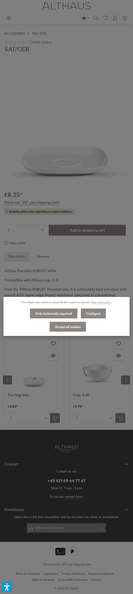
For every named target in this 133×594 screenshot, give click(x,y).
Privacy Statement (73, 573)
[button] (7, 587)
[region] (66, 124)
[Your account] (115, 18)
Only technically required (53, 314)
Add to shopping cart (87, 230)
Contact (96, 579)
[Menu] (8, 18)
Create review (41, 42)
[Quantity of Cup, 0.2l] (94, 418)
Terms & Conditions (28, 573)
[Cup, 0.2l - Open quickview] (119, 356)
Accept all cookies (68, 328)
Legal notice (50, 573)
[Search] (96, 18)
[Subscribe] (102, 528)
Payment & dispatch (101, 573)
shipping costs (82, 564)
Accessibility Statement (72, 579)
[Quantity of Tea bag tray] (29, 418)
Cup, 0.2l (81, 395)
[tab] (16, 256)
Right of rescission (43, 579)
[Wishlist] (105, 18)
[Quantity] (25, 230)
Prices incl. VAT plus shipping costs (31, 202)
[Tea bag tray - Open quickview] (53, 356)
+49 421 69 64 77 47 (66, 480)
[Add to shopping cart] (55, 418)
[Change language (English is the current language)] (86, 18)
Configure (93, 314)
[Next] (125, 379)
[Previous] (7, 379)
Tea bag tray (18, 395)
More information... (101, 303)
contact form (74, 497)
